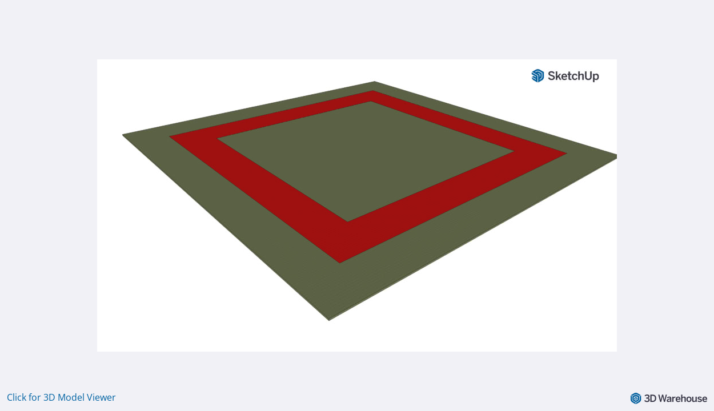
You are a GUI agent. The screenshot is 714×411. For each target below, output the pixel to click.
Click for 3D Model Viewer (61, 397)
